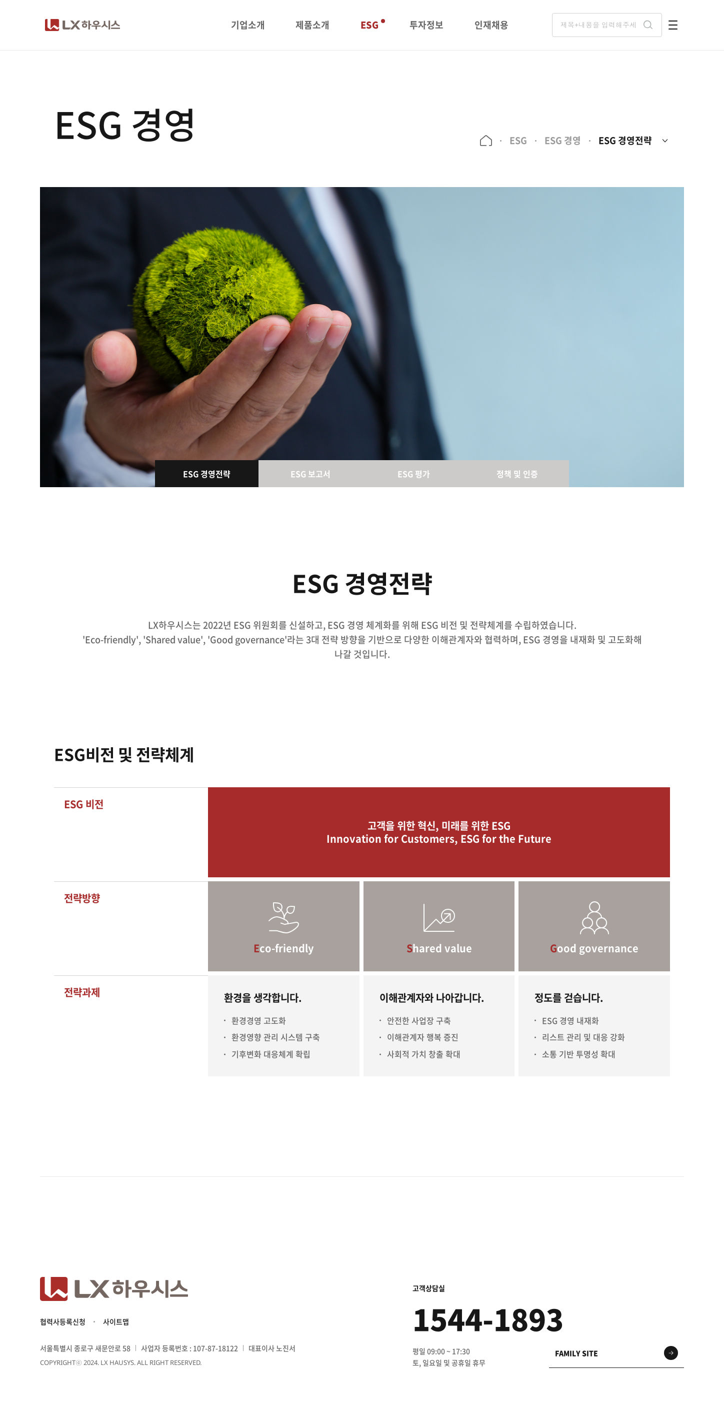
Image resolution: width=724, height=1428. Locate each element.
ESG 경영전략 (625, 140)
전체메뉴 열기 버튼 (673, 25)
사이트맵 (116, 1321)
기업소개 (248, 25)
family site (576, 1353)
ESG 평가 (414, 474)
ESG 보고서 (310, 474)
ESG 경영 (562, 140)
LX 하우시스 (82, 25)
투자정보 (427, 25)
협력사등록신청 (63, 1321)
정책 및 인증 (517, 474)
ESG (369, 25)
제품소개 (313, 25)
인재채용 (491, 25)
